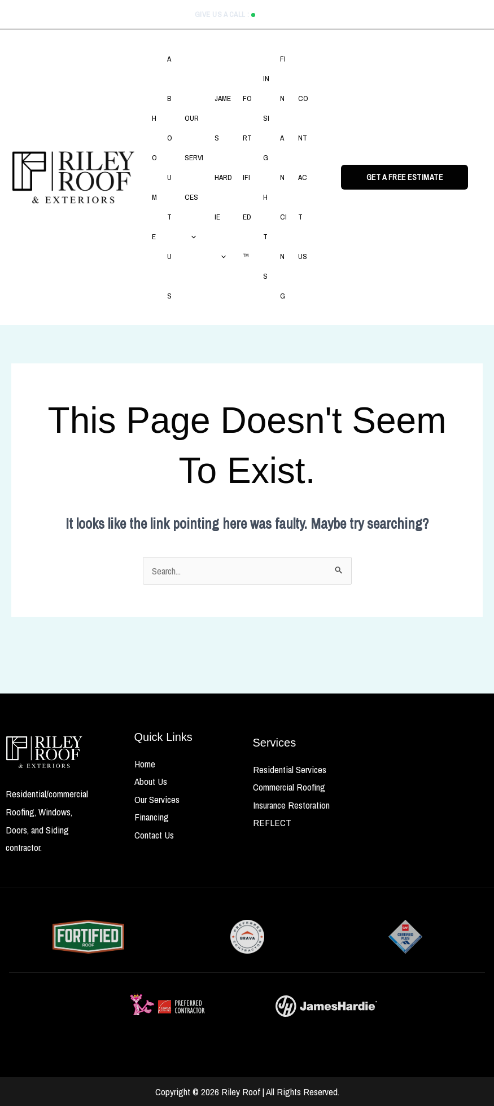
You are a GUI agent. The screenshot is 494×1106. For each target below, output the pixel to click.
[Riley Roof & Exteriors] (73, 175)
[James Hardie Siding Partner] (326, 1005)
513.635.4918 (279, 15)
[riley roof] (45, 752)
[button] (192, 236)
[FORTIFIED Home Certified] (88, 937)
